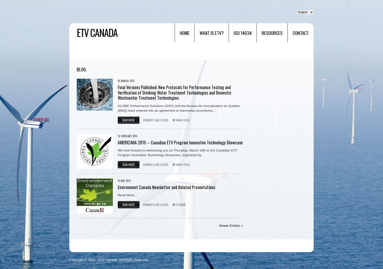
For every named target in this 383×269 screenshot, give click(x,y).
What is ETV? (212, 32)
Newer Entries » (231, 225)
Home (185, 32)
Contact (301, 32)
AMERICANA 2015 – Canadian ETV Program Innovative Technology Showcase (180, 142)
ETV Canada (97, 32)
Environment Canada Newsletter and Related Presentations (166, 187)
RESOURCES (272, 32)
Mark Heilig (183, 120)
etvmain (181, 205)
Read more (128, 120)
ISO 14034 (243, 32)
